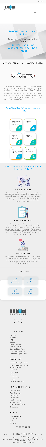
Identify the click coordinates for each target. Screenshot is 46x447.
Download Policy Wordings (19, 363)
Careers (12, 342)
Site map (13, 423)
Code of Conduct (15, 347)
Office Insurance (15, 395)
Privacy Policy (14, 377)
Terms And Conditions (17, 381)
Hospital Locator (15, 367)
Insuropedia (14, 372)
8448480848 (40, 1)
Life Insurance (14, 397)
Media (12, 374)
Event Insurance (15, 407)
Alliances (13, 337)
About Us (13, 335)
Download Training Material (19, 365)
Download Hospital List (17, 351)
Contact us (13, 418)
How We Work (14, 370)
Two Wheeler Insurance (18, 404)
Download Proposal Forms (18, 354)
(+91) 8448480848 (16, 416)
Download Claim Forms (17, 349)
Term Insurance (15, 390)
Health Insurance (15, 344)
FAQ (11, 421)
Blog (11, 340)
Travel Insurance (15, 393)
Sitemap (12, 379)
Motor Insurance (15, 402)
